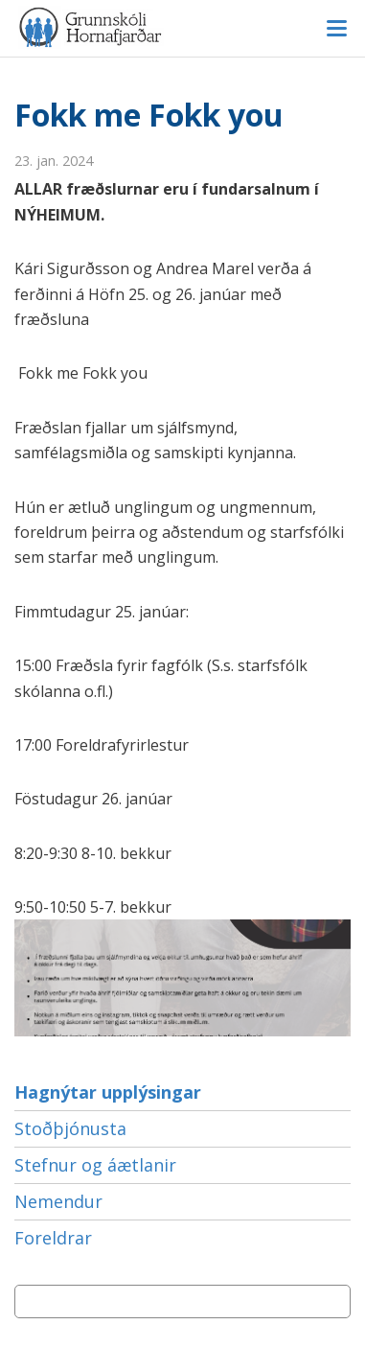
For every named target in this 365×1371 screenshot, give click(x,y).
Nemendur (58, 1201)
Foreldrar (53, 1237)
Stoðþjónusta (70, 1128)
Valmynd (336, 29)
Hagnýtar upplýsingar (107, 1092)
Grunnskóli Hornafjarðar (182, 27)
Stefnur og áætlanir (95, 1164)
